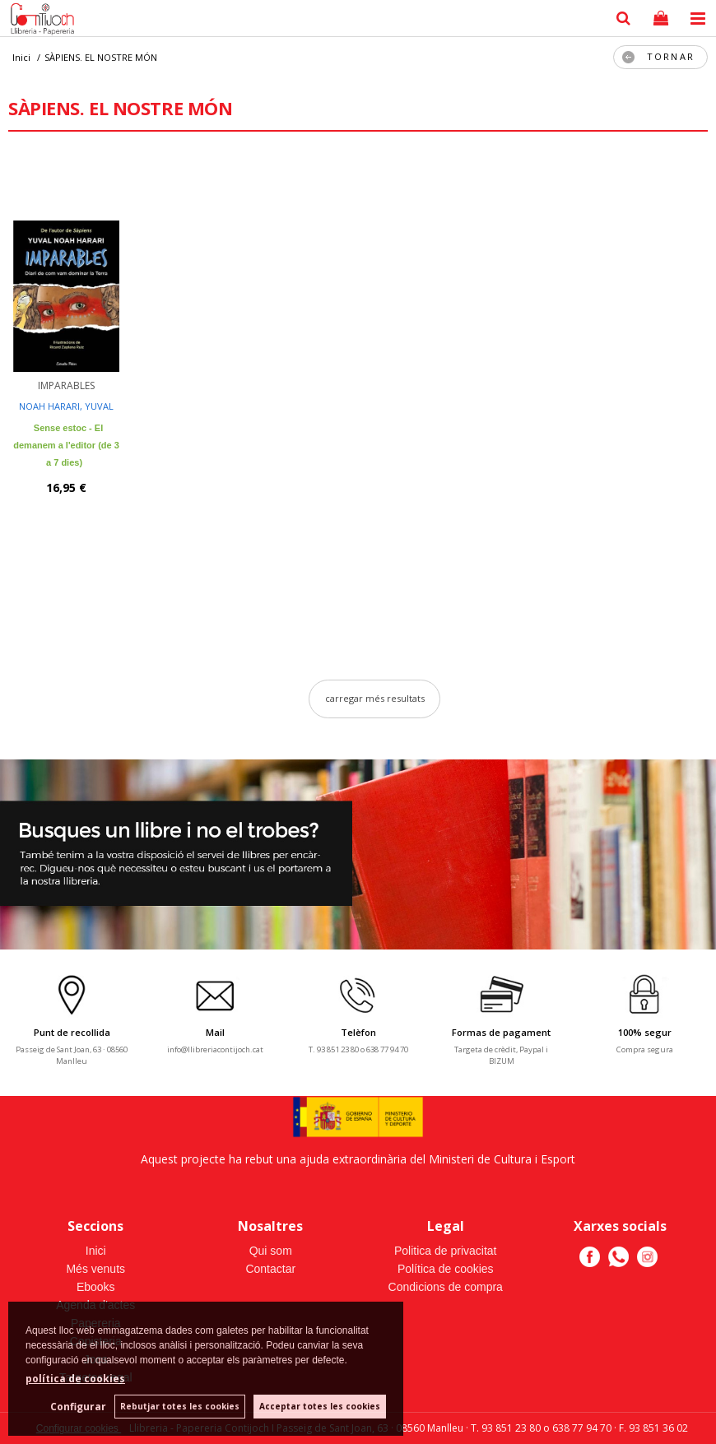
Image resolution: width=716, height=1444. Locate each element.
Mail (215, 1032)
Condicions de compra (445, 1286)
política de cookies (75, 1379)
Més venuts (95, 1268)
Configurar (78, 1407)
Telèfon (358, 1032)
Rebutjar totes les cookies (179, 1406)
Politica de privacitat (445, 1250)
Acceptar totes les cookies (319, 1406)
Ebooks (96, 1286)
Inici (96, 1250)
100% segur (645, 1032)
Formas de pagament (501, 1032)
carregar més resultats (375, 698)
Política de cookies (446, 1268)
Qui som (270, 1250)
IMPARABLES (66, 385)
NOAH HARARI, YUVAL (66, 406)
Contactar (270, 1268)
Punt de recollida (72, 1032)
